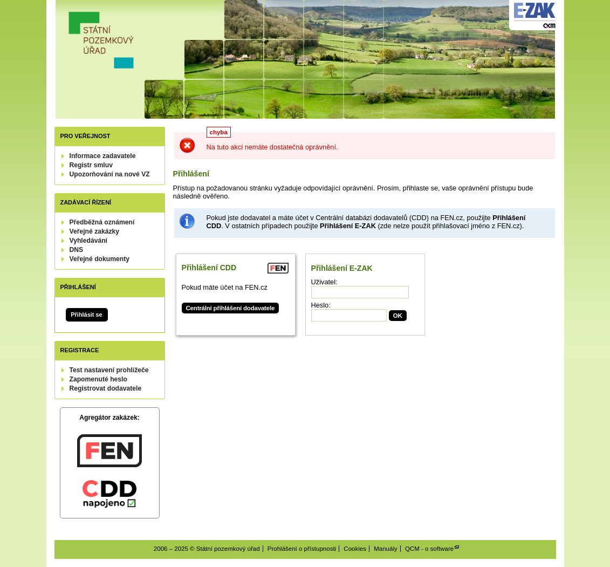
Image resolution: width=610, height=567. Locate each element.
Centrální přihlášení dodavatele (230, 308)
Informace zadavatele (103, 156)
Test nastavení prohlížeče (109, 370)
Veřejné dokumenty (99, 259)
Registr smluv (91, 165)
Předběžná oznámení (102, 222)
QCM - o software (429, 548)
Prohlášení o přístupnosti (302, 548)
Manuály (385, 548)
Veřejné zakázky (95, 231)
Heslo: (321, 305)
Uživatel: (324, 282)
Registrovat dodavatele (106, 388)
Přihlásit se (86, 314)
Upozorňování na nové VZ (110, 174)
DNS (77, 250)
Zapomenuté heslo (98, 379)
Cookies (355, 548)
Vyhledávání (89, 240)
